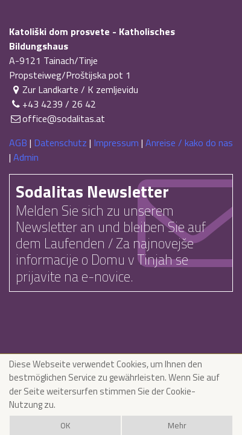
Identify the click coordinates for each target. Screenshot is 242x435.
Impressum (116, 142)
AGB (18, 142)
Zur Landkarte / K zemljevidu (73, 89)
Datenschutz (60, 142)
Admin (26, 157)
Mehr (177, 425)
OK (65, 425)
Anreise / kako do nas (189, 142)
